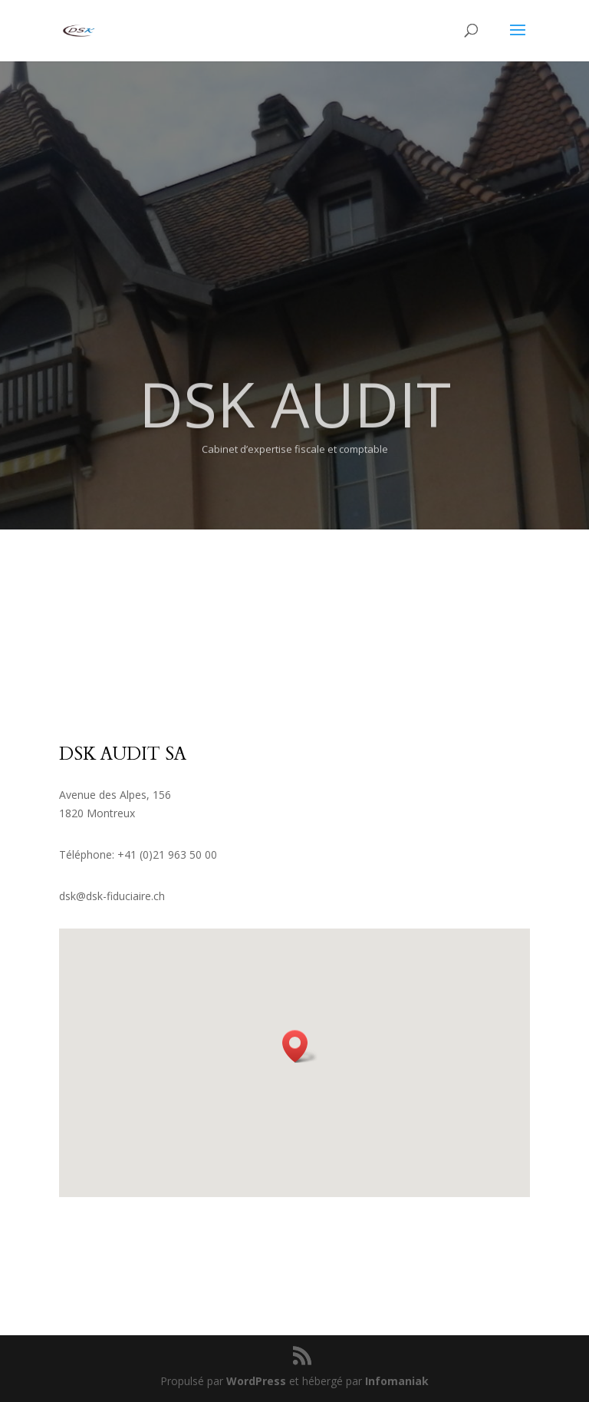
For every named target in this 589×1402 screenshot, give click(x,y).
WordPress (256, 1381)
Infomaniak (397, 1381)
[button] (300, 1046)
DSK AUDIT (295, 425)
